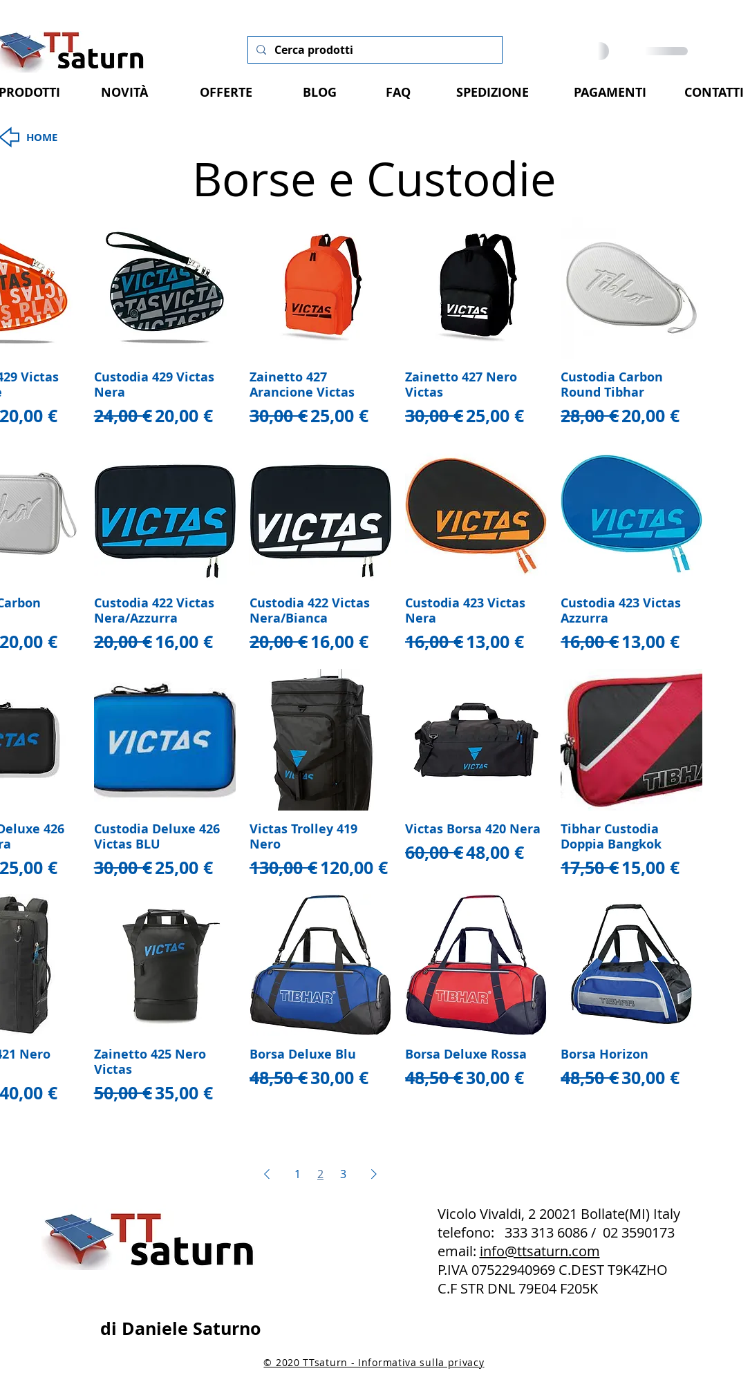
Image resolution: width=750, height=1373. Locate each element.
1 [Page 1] (297, 1174)
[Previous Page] (267, 1174)
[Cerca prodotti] (373, 50)
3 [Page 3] (343, 1174)
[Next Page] (374, 1174)
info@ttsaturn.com (540, 1251)
